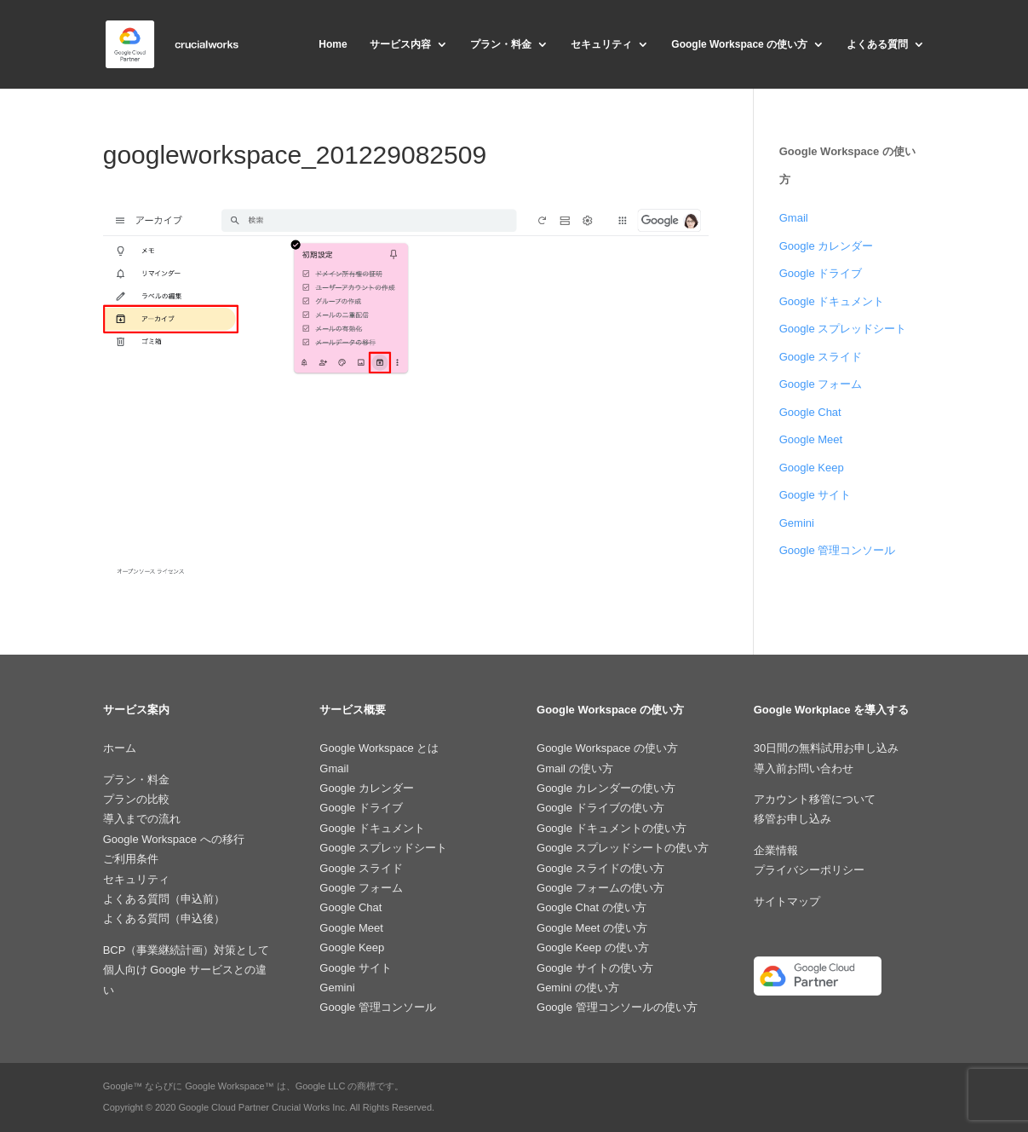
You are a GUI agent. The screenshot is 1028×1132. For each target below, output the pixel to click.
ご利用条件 (130, 858)
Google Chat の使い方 (591, 907)
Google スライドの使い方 (600, 868)
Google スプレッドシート (843, 328)
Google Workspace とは (379, 748)
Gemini (796, 523)
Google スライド (821, 356)
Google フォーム (821, 384)
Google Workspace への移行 (173, 839)
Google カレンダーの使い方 (606, 788)
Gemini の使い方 (578, 987)
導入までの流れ (142, 818)
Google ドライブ (821, 273)
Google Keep (811, 467)
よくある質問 (877, 44)
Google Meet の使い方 (592, 927)
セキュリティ (601, 44)
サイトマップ (787, 901)
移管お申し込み (792, 818)
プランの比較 (136, 799)
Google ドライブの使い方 (600, 807)
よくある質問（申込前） (164, 898)
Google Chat (810, 412)
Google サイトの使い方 (595, 968)
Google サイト (815, 494)
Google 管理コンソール (837, 550)
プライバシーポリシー (809, 869)
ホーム (119, 748)
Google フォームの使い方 (600, 887)
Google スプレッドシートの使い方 (623, 847)
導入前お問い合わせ (803, 768)
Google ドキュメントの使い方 (611, 828)
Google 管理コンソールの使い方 (617, 1007)
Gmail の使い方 (575, 768)
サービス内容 (400, 44)
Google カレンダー (826, 246)
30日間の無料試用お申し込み (826, 748)
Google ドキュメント (832, 301)
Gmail (793, 217)
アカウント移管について (815, 799)
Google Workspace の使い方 (739, 44)
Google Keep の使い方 (593, 947)
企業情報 (776, 850)
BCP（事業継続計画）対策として (186, 950)
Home (333, 44)
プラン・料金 (500, 44)
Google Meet (810, 439)
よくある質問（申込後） (164, 918)
